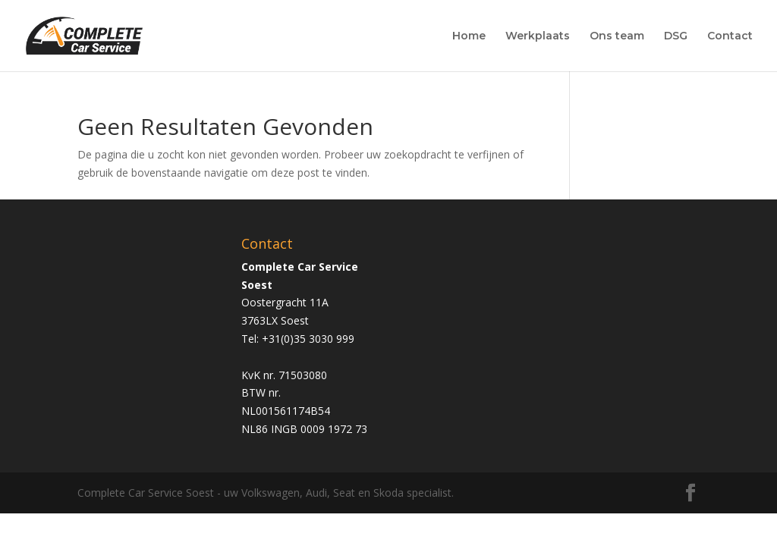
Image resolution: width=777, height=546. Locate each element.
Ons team (617, 36)
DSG (675, 36)
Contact (730, 36)
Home (469, 36)
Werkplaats (537, 36)
